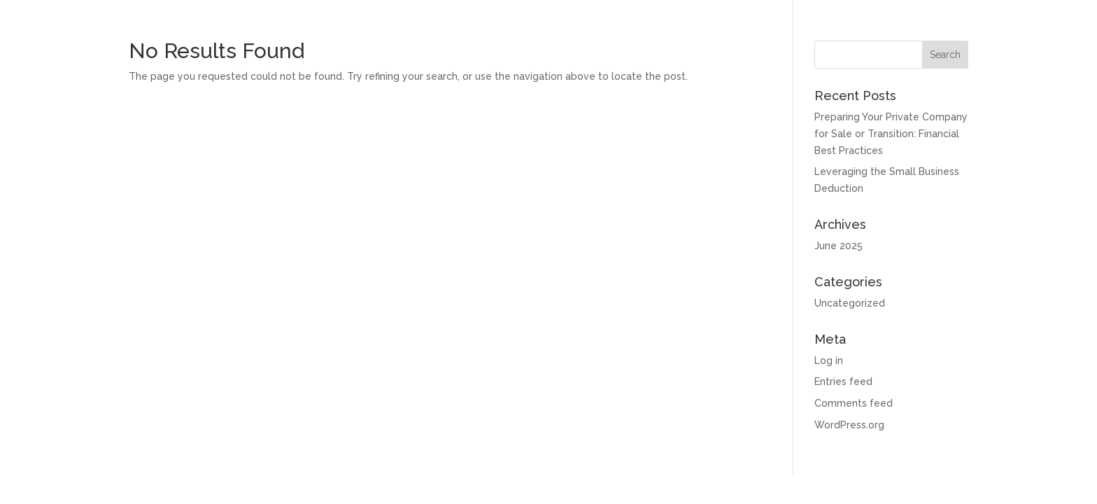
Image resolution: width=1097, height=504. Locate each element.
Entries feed (843, 381)
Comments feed (853, 403)
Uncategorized (849, 303)
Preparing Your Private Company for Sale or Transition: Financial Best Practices (891, 133)
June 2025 (838, 245)
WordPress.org (849, 424)
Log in (828, 360)
